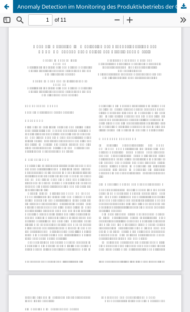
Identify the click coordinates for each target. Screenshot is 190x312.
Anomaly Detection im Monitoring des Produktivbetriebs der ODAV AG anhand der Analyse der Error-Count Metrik (103, 6)
